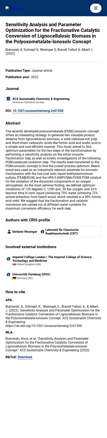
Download (25, 357)
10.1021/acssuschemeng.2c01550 (38, 111)
